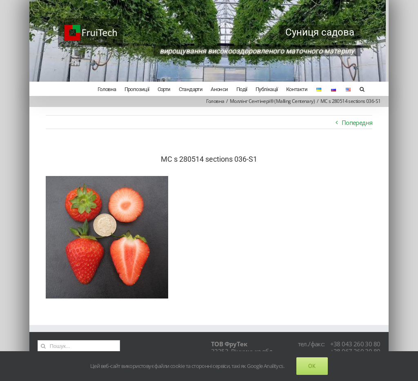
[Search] (362, 89)
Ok (312, 366)
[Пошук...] (79, 346)
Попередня (357, 122)
